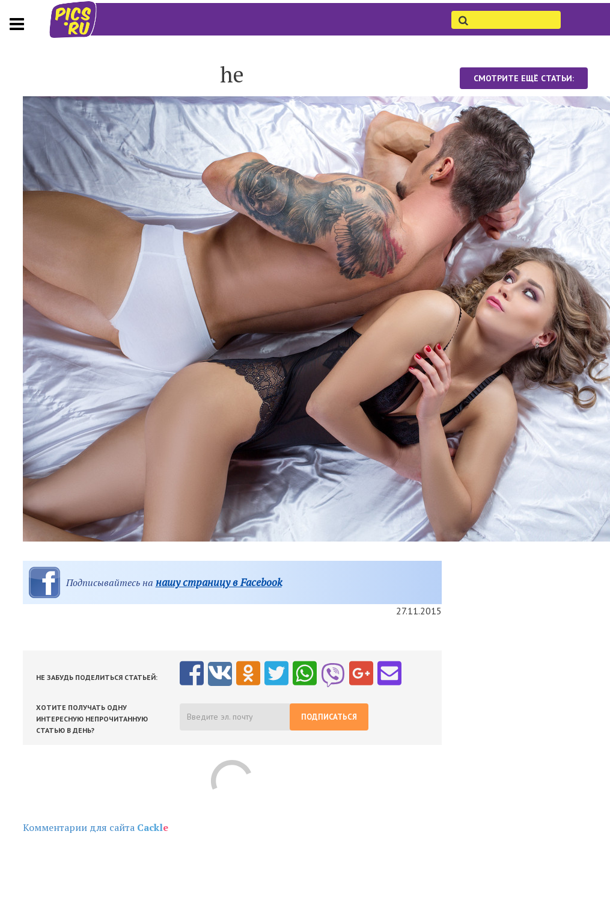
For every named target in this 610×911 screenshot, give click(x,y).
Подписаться (329, 717)
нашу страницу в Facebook (219, 582)
